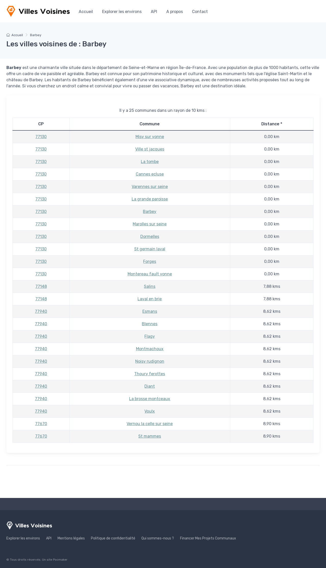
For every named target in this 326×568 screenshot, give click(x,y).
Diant (149, 386)
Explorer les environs (122, 11)
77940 (41, 311)
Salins (149, 286)
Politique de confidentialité (113, 538)
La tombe (150, 161)
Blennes (149, 323)
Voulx (149, 411)
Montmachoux (150, 348)
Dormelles (149, 236)
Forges (149, 261)
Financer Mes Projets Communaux (208, 538)
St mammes (149, 436)
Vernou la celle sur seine (150, 423)
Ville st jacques (149, 149)
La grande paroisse (150, 199)
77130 (41, 136)
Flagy (149, 336)
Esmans (149, 311)
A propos (174, 11)
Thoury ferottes (149, 373)
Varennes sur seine (150, 186)
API (154, 11)
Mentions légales (71, 538)
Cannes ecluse (150, 174)
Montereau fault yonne (150, 274)
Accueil (86, 11)
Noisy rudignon (149, 361)
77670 (41, 423)
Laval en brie (150, 298)
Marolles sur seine (150, 224)
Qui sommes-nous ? (157, 538)
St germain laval (149, 249)
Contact (200, 11)
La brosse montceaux (149, 398)
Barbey (149, 211)
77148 (41, 286)
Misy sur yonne (149, 136)
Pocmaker (60, 559)
